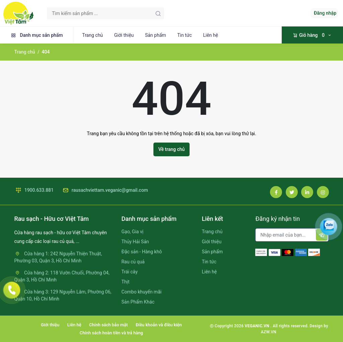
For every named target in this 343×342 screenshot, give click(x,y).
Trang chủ (92, 35)
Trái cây (129, 271)
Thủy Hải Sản (135, 241)
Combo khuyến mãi (141, 291)
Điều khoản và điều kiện (159, 324)
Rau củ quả (132, 261)
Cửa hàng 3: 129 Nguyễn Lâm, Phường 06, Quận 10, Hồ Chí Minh (63, 295)
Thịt (125, 281)
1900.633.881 (34, 190)
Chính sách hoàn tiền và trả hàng (111, 332)
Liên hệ (210, 35)
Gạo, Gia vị (132, 231)
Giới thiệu (124, 35)
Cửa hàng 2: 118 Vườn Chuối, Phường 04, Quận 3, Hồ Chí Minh (62, 276)
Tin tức (184, 35)
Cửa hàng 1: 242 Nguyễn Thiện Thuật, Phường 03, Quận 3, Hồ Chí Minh (58, 257)
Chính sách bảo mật (108, 324)
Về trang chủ (171, 149)
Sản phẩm (155, 35)
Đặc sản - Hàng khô (141, 251)
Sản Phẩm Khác (137, 302)
